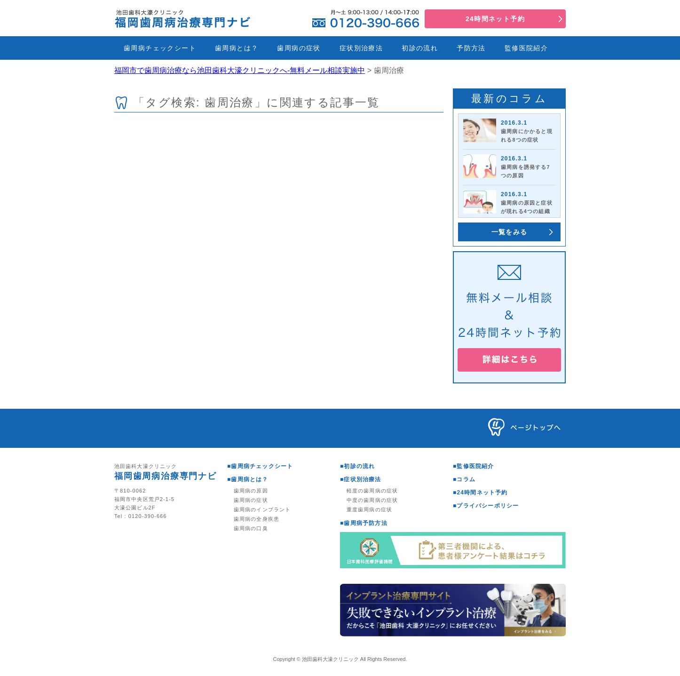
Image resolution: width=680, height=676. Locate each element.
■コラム (464, 479)
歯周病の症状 (298, 48)
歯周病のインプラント (262, 509)
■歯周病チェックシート (260, 466)
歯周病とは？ (236, 48)
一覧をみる (509, 232)
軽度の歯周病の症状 (372, 490)
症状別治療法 (361, 48)
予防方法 (471, 48)
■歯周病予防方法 (363, 523)
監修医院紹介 (526, 48)
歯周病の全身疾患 (256, 519)
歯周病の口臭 (251, 528)
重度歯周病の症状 (369, 509)
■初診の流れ (357, 466)
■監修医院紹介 (473, 466)
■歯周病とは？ (248, 479)
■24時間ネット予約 (480, 492)
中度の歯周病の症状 (372, 500)
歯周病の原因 (251, 490)
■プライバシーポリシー (486, 505)
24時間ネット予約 (495, 19)
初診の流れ (420, 48)
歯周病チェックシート (160, 48)
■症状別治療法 (360, 479)
